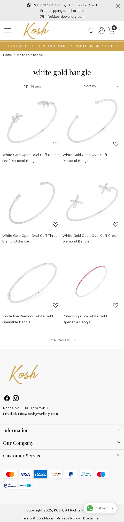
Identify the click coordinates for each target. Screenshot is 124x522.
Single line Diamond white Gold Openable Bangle (27, 319)
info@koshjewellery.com (64, 16)
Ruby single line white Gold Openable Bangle (85, 319)
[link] (91, 30)
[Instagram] (16, 399)
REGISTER (108, 46)
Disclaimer (91, 518)
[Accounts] (101, 30)
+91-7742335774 (46, 5)
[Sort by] (92, 86)
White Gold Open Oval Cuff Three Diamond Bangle (30, 238)
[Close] (118, 6)
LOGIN (88, 46)
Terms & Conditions (38, 518)
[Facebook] (7, 399)
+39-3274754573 (82, 5)
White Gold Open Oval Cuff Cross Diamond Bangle (90, 238)
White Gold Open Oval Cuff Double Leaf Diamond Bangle (30, 157)
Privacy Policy (68, 518)
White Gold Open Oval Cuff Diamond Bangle (85, 157)
